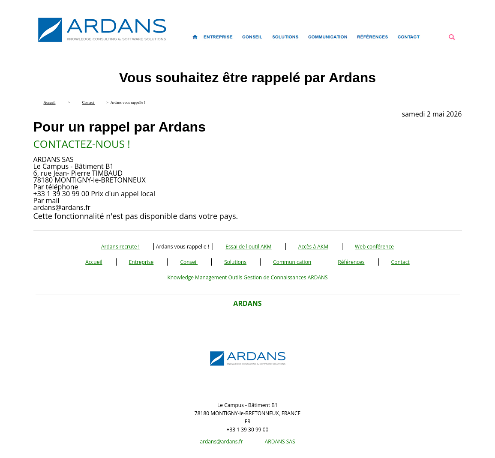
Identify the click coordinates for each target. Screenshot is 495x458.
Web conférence (374, 246)
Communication (292, 262)
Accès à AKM (313, 246)
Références (351, 262)
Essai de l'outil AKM (248, 246)
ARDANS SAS (280, 441)
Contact (400, 262)
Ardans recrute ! (120, 246)
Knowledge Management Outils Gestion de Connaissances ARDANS (247, 277)
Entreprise (141, 262)
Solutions (235, 262)
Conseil (189, 262)
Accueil (93, 262)
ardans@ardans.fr (221, 441)
